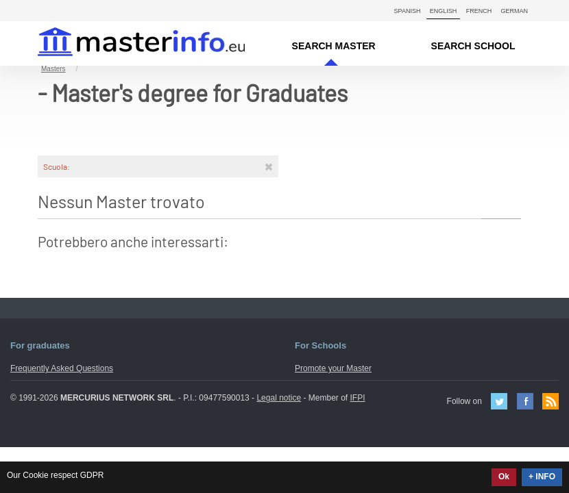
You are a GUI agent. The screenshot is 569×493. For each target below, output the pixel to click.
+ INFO (542, 476)
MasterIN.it (125, 43)
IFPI (357, 398)
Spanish (407, 11)
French (479, 11)
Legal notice (278, 398)
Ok (503, 476)
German (514, 11)
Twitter (499, 401)
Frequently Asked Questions (61, 368)
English (443, 11)
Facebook (525, 401)
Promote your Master (333, 368)
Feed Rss (550, 401)
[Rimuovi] (269, 166)
